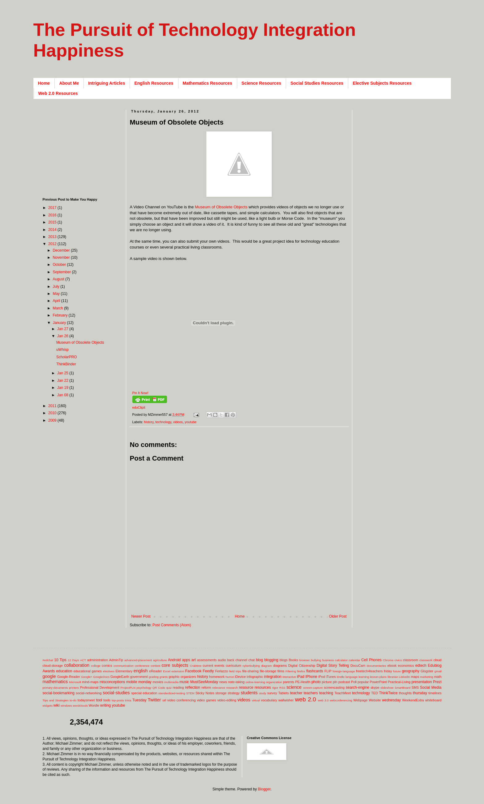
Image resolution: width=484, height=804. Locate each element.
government (139, 677)
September (62, 272)
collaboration (76, 665)
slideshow (386, 687)
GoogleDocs (101, 677)
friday (388, 671)
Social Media (431, 687)
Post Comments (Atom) (171, 625)
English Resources (153, 83)
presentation (422, 682)
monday (145, 682)
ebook (392, 665)
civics (398, 660)
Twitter (154, 699)
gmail (438, 671)
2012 (53, 244)
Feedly (208, 671)
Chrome (388, 660)
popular (363, 682)
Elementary (123, 671)
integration (272, 676)
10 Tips (60, 660)
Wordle (94, 705)
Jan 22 (63, 380)
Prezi (437, 682)
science (294, 687)
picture (327, 682)
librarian (393, 677)
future (397, 671)
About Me (69, 83)
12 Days (73, 660)
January (60, 323)
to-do (73, 700)
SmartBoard (402, 687)
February (60, 315)
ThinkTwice (388, 693)
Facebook (193, 671)
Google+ (86, 677)
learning (363, 677)
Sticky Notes (204, 693)
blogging (271, 660)
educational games (88, 671)
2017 (53, 208)
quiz (169, 687)
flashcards (314, 671)
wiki (57, 705)
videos (178, 422)
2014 (53, 230)
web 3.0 (323, 700)
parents (288, 682)
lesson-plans (378, 677)
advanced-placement (138, 660)
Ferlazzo (221, 671)
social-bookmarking (59, 693)
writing (105, 705)
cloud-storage (53, 665)
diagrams (280, 665)
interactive (289, 677)
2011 (53, 406)
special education (144, 693)
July (56, 286)
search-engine (357, 687)
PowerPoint (378, 682)
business (328, 660)
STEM (190, 693)
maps (415, 677)
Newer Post (141, 616)
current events (214, 665)
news (223, 682)
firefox (301, 671)
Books (293, 660)
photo (316, 682)
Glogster (427, 671)
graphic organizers (182, 677)
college (95, 665)
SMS (415, 687)
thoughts (405, 693)
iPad (300, 676)
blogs (284, 660)
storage (221, 693)
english (141, 670)
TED (374, 693)
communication (124, 665)
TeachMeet (342, 693)
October (60, 264)
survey (272, 693)
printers (74, 687)
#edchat (48, 660)
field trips (235, 671)
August (59, 279)
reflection (192, 687)
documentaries (376, 665)
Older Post (338, 616)
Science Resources (261, 83)
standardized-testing (171, 693)
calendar (354, 660)
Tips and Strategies (56, 700)
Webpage (360, 700)
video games (206, 700)
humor (229, 677)
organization (274, 682)
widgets (48, 705)
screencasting (334, 687)
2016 (53, 215)
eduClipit (138, 407)
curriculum (233, 665)
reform (206, 687)
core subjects (174, 665)
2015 (53, 222)
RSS (282, 687)
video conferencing (181, 700)
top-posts (118, 700)
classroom (410, 660)
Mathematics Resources (207, 83)
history (148, 422)
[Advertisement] (242, 604)
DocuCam (357, 665)
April (57, 301)
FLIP (328, 671)
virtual (256, 700)
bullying (316, 660)
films (280, 671)
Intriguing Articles (106, 83)
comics (107, 665)
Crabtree (195, 665)
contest (155, 665)
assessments (206, 660)
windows (66, 705)
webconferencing (341, 700)
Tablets (283, 693)
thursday (420, 693)
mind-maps (90, 682)
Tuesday (139, 700)
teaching (326, 693)
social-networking (88, 693)
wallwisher (286, 700)
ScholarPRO (66, 357)
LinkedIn (404, 677)
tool (99, 700)
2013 (53, 237)
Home (44, 83)
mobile (131, 682)
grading (154, 677)
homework (217, 677)
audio (222, 660)
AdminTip (116, 660)
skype (374, 687)
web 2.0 (305, 699)
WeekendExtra (413, 700)
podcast (344, 682)
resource (246, 687)
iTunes (331, 677)
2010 (53, 413)
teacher (296, 693)
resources (263, 687)
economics (406, 665)
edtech (420, 665)
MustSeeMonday (204, 682)
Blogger (264, 789)
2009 (53, 420)
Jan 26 (63, 336)
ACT (83, 660)
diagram (266, 665)
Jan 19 (63, 387)
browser (304, 660)
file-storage (268, 671)
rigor (275, 687)
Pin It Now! (140, 393)
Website (375, 700)
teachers (311, 693)
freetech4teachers (369, 671)
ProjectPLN (127, 687)
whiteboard (433, 700)
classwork (425, 660)
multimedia (171, 682)
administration (97, 660)
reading (178, 687)
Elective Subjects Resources (382, 83)
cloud (438, 660)
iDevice (240, 677)
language (351, 677)
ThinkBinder (66, 364)
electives (108, 671)
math (438, 677)
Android (174, 660)
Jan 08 (63, 395)
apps (186, 660)
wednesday (391, 700)
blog (259, 660)
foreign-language (344, 671)
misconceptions (112, 682)
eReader (155, 671)
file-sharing (250, 671)
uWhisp (62, 349)
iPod (321, 677)
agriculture (160, 660)
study (262, 693)
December (62, 250)
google (49, 676)
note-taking (236, 682)
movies (157, 682)
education (64, 671)
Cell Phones (371, 660)
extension (177, 671)
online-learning (255, 682)
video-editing (226, 700)
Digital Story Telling (333, 665)
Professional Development (99, 687)
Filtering (290, 671)
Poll (354, 682)
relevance (218, 687)
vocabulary (269, 700)
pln (335, 682)
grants (164, 677)
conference (142, 665)
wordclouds (80, 705)
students (249, 692)
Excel (166, 671)
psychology (144, 687)
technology (163, 422)
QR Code (158, 687)
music (184, 682)
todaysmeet (86, 700)
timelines (435, 693)
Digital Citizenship (301, 665)
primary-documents (55, 687)
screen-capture (313, 687)
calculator (341, 660)
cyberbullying (251, 665)
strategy (233, 693)
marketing (426, 677)
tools (106, 700)
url (164, 700)
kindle (341, 677)
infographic (255, 677)
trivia (128, 700)
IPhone (311, 676)
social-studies (116, 692)
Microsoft (75, 682)
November (62, 257)
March (58, 308)
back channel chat (241, 660)
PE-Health (302, 682)
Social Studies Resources (316, 83)
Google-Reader (68, 677)
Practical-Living (399, 682)
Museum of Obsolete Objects (221, 207)
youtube (190, 422)
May (57, 293)
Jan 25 (63, 373)
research (232, 687)
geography (410, 671)
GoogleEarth (119, 677)
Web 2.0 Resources (58, 93)
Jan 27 (63, 329)
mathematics (55, 681)
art (193, 660)
